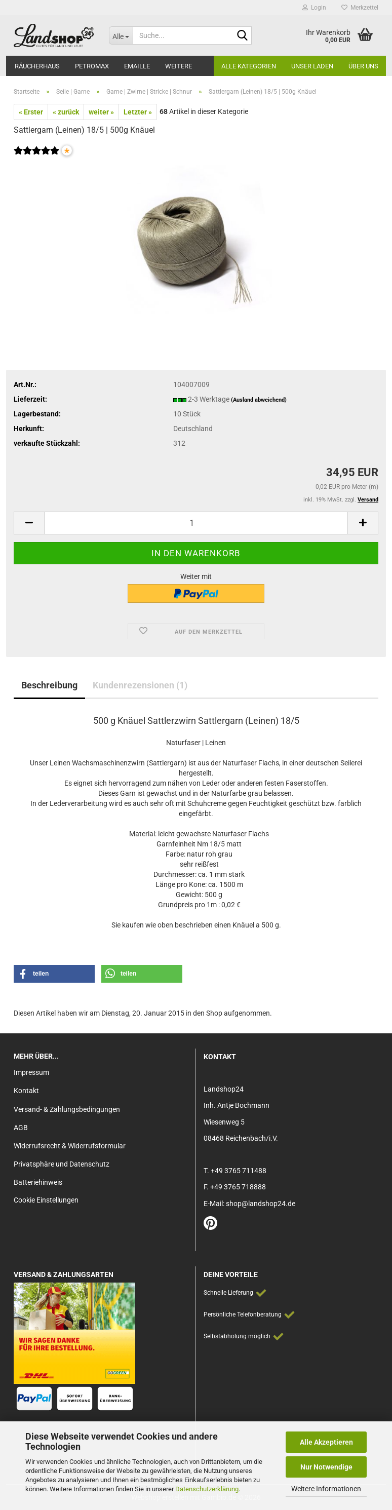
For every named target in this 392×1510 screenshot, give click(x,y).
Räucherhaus (37, 66)
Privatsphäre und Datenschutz (61, 1164)
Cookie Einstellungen (46, 1200)
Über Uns (363, 66)
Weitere (178, 66)
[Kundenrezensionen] (36, 157)
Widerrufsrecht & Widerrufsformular (70, 1146)
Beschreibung (49, 685)
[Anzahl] (196, 523)
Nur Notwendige (326, 1467)
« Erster (31, 112)
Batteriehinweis (38, 1182)
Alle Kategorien (248, 66)
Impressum (31, 1072)
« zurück (66, 112)
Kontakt (26, 1091)
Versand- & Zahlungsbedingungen (67, 1109)
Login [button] (314, 7)
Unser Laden (312, 66)
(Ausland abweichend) (259, 400)
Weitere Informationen (326, 1489)
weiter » (101, 112)
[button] (29, 523)
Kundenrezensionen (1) (140, 685)
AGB (21, 1128)
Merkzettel (359, 7)
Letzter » (138, 112)
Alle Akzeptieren (326, 1442)
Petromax (92, 66)
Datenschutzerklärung (207, 1489)
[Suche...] (121, 35)
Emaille (137, 66)
